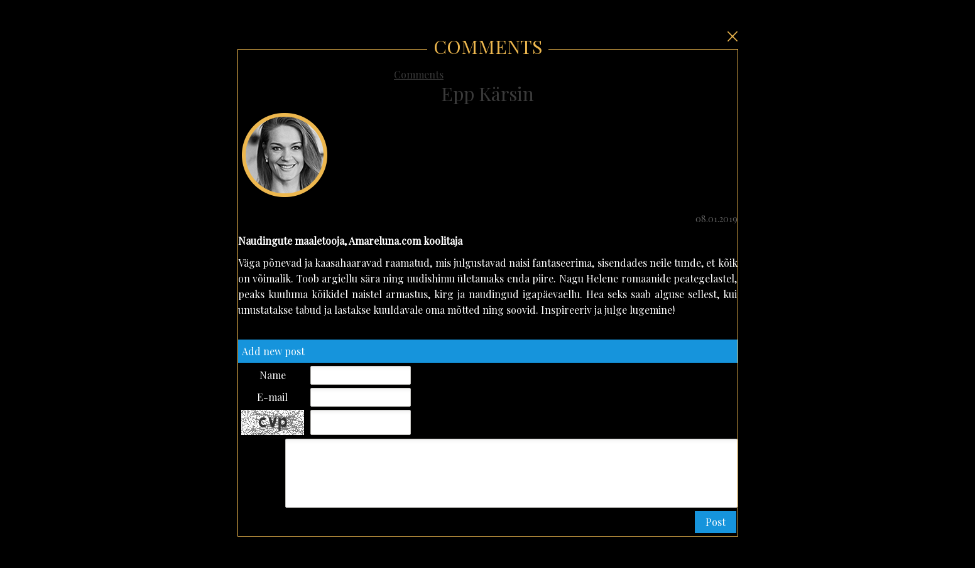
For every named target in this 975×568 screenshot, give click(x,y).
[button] (715, 522)
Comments (419, 74)
